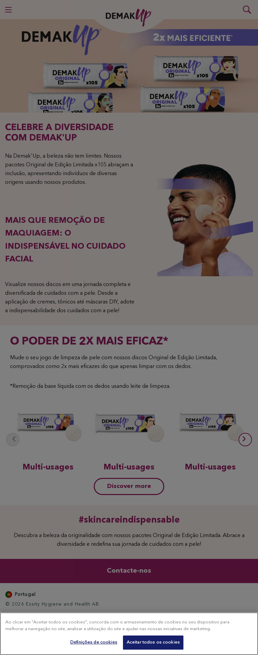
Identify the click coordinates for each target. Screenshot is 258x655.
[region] (129, 633)
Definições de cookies (93, 642)
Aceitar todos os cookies (153, 642)
